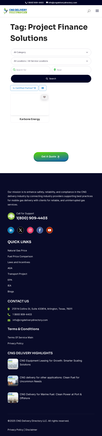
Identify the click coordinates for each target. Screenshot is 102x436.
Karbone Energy (30, 119)
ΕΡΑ (10, 279)
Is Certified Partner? (24, 88)
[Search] (51, 79)
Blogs (11, 291)
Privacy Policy (15, 343)
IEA (9, 285)
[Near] (71, 70)
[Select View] (42, 88)
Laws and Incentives (19, 262)
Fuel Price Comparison (20, 256)
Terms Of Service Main (20, 337)
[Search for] (30, 70)
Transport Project (17, 273)
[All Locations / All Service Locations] (51, 61)
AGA (10, 268)
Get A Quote (48, 156)
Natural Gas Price (17, 250)
